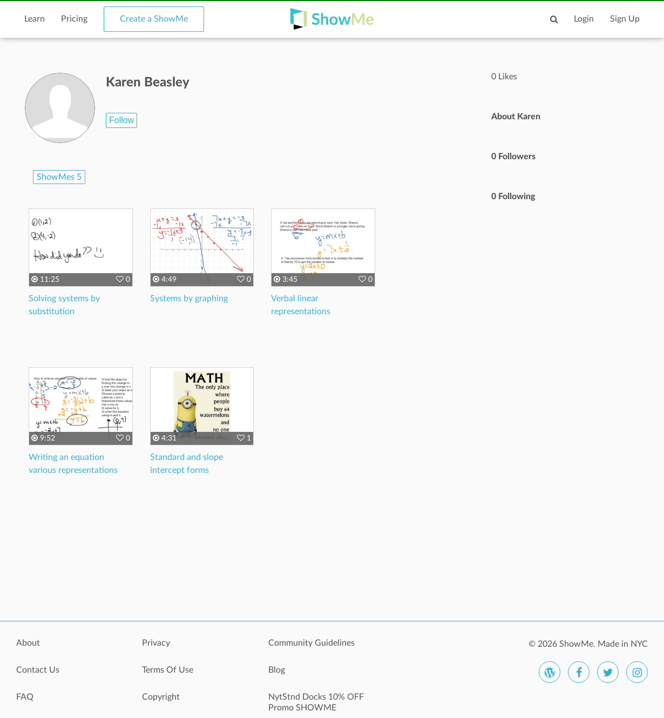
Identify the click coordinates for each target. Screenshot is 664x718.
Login (584, 19)
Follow (121, 120)
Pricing (74, 19)
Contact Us (37, 670)
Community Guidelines (311, 643)
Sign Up (625, 19)
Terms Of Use (167, 670)
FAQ (24, 697)
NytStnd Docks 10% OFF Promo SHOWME (316, 702)
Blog (276, 670)
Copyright (161, 697)
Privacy (156, 643)
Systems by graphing (189, 298)
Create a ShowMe (154, 19)
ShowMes (59, 177)
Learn (34, 19)
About (28, 643)
